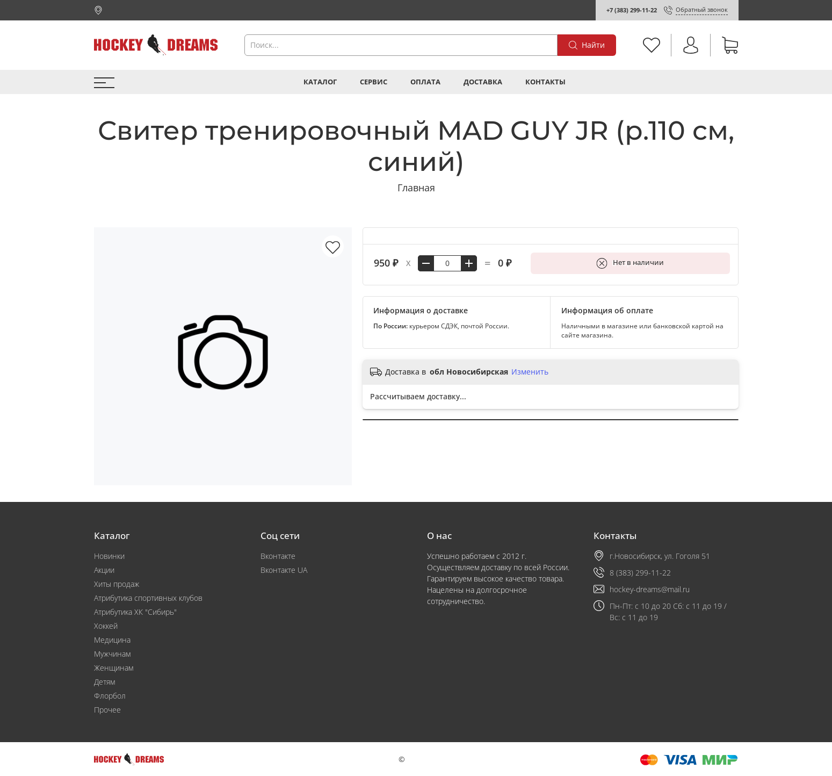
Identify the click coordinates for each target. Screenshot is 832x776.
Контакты (545, 82)
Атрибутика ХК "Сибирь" (135, 612)
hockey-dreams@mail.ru (650, 589)
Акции (104, 570)
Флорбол (110, 696)
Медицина (112, 640)
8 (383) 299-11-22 (640, 572)
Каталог (320, 82)
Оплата (425, 82)
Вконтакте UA (284, 570)
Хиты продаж (116, 584)
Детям (104, 682)
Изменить (529, 372)
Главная (416, 187)
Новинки (109, 556)
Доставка (483, 82)
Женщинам (113, 668)
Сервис (373, 82)
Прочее (107, 710)
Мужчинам (112, 654)
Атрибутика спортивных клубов (148, 598)
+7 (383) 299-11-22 (631, 10)
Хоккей (106, 626)
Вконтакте (278, 556)
